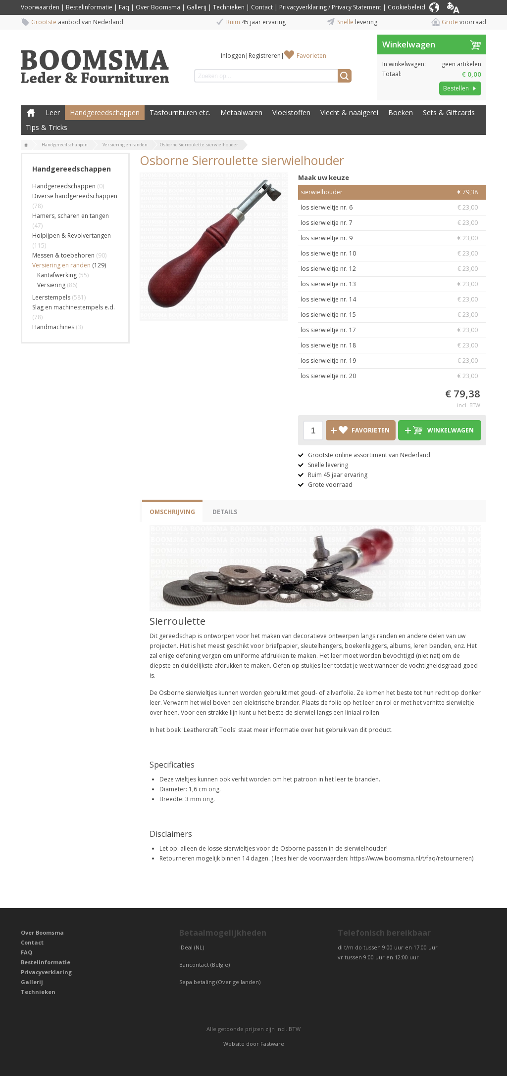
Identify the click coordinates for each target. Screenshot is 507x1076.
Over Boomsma (158, 7)
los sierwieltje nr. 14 (392, 299)
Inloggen (233, 55)
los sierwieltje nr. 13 (392, 284)
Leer (53, 112)
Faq (124, 7)
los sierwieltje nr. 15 (392, 315)
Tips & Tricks (46, 127)
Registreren (265, 55)
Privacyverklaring (46, 972)
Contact (262, 7)
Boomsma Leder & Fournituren (31, 113)
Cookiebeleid (406, 7)
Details (224, 512)
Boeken (400, 112)
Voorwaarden (40, 7)
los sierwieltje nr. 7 (392, 223)
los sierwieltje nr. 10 (392, 253)
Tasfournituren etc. (180, 112)
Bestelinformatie (89, 7)
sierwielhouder (392, 192)
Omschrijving (172, 512)
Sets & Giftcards (449, 112)
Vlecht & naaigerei (349, 112)
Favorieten (311, 55)
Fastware (272, 1043)
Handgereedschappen (105, 112)
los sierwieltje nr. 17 (392, 330)
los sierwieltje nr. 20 (392, 376)
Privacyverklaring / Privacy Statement (330, 7)
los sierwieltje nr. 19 (392, 361)
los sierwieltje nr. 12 (392, 269)
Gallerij (196, 7)
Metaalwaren (241, 112)
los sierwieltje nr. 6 (392, 208)
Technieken (229, 7)
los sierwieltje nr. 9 (392, 238)
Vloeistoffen (291, 112)
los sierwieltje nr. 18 (392, 345)
